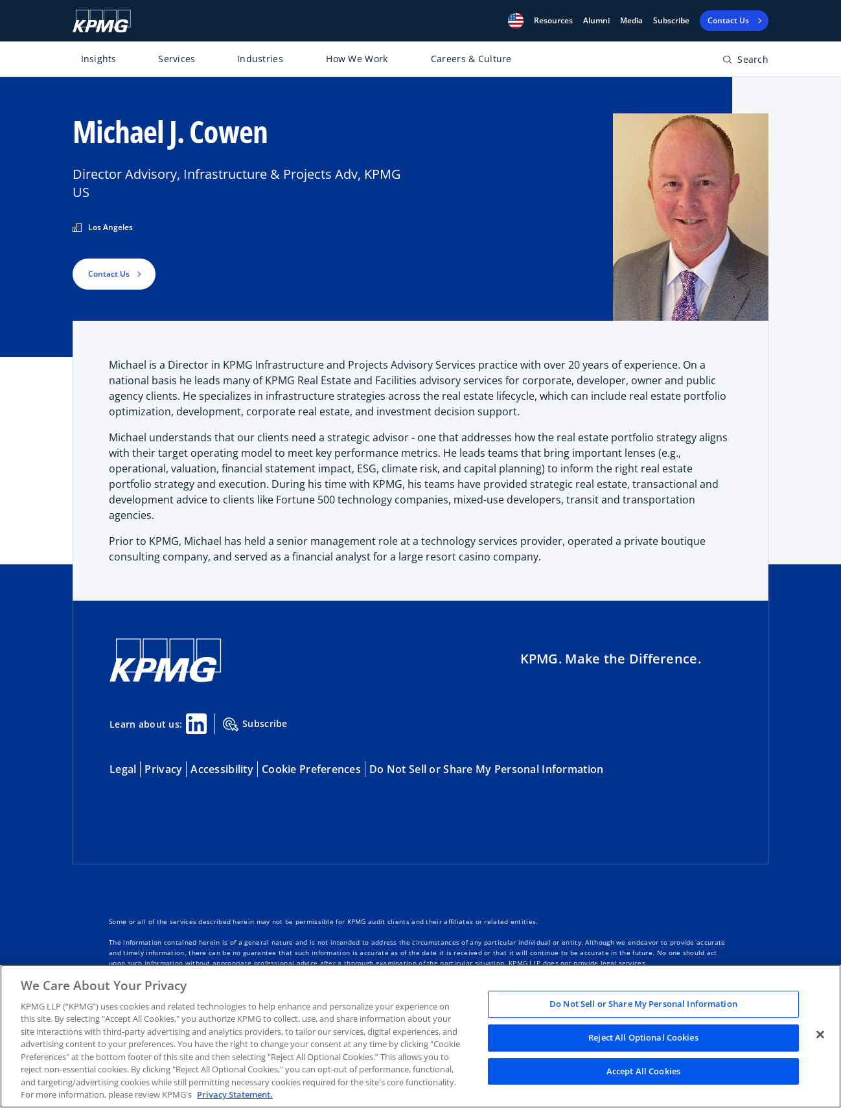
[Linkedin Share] (196, 723)
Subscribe (671, 21)
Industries (260, 58)
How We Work (356, 58)
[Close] (820, 1035)
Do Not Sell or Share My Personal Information (486, 769)
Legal (122, 769)
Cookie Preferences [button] (311, 769)
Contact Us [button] (109, 273)
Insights (99, 58)
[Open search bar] (745, 62)
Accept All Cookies (643, 1071)
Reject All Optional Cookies (643, 1037)
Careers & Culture (471, 58)
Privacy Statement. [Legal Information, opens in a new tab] (235, 1094)
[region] (420, 1036)
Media (631, 21)
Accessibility (221, 769)
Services (176, 58)
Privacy (163, 769)
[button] (516, 21)
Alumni (596, 21)
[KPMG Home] (102, 21)
